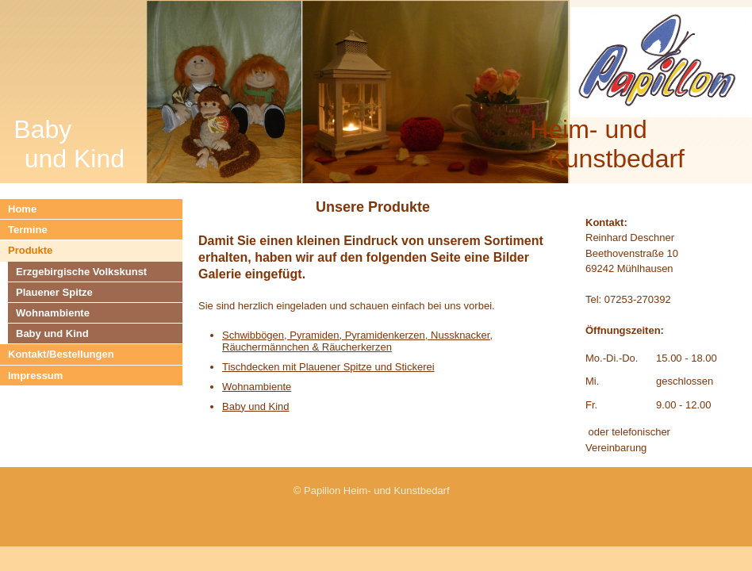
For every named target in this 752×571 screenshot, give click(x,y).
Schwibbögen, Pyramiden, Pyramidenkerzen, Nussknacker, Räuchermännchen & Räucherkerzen (357, 341)
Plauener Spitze (54, 292)
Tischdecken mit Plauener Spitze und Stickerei (328, 367)
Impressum (35, 375)
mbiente (273, 387)
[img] (376, 91)
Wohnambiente (53, 313)
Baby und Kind (52, 333)
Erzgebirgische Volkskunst (81, 272)
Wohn (235, 387)
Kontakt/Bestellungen (61, 354)
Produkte (30, 250)
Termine (28, 230)
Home (22, 209)
